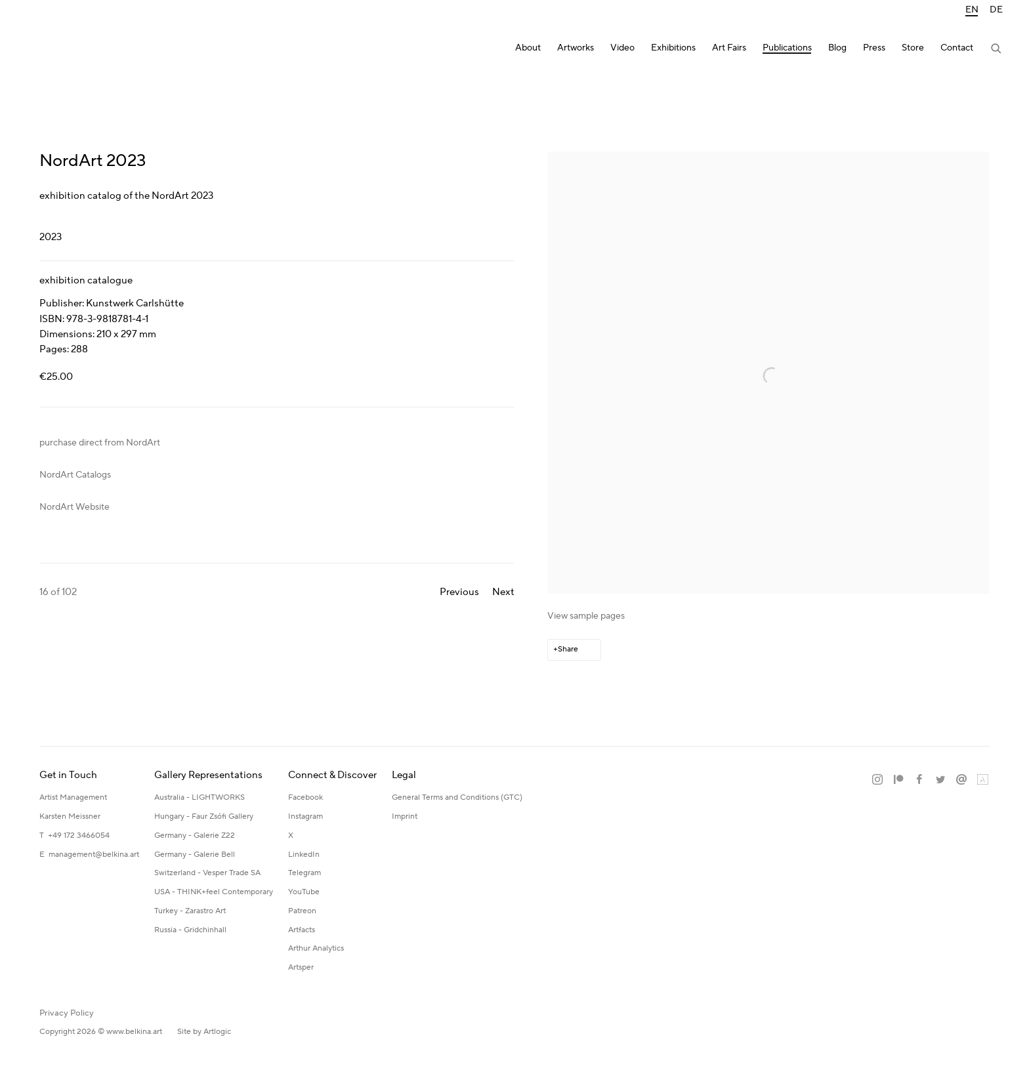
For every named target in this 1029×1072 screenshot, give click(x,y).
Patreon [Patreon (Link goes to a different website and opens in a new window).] (302, 911)
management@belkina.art (94, 854)
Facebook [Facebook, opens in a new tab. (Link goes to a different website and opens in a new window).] (919, 780)
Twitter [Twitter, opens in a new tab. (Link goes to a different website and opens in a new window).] (940, 780)
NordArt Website (74, 507)
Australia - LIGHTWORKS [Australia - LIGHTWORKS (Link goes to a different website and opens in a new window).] (199, 797)
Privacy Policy (66, 1013)
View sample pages (586, 616)
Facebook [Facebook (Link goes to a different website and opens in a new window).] (305, 797)
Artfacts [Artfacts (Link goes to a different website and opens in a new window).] (301, 930)
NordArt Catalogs (75, 475)
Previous (459, 592)
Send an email (961, 780)
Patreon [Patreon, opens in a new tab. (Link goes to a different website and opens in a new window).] (898, 780)
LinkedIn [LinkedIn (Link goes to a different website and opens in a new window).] (304, 854)
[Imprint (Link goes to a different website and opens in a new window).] (404, 817)
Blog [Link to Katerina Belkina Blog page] (837, 48)
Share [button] (568, 649)
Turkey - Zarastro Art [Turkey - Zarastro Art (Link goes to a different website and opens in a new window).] (190, 911)
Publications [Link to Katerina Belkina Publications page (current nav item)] (787, 48)
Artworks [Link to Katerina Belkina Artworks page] (575, 48)
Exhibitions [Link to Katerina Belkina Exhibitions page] (673, 48)
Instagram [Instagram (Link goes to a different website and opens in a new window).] (305, 816)
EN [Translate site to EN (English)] (971, 10)
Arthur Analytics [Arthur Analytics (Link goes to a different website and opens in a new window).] (316, 948)
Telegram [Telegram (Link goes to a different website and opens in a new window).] (304, 873)
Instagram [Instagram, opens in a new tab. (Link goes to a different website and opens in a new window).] (877, 780)
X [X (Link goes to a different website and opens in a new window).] (290, 835)
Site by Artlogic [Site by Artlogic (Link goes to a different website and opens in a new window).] (204, 1032)
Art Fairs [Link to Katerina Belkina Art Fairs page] (729, 48)
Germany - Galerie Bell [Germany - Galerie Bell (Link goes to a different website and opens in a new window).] (194, 854)
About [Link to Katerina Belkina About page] (528, 48)
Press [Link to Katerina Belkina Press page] (874, 48)
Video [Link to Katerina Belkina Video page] (622, 48)
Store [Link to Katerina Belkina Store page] (913, 48)
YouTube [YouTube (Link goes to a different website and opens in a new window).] (304, 892)
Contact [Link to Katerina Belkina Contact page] (956, 48)
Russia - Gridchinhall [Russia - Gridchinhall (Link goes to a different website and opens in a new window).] (190, 930)
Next (503, 592)
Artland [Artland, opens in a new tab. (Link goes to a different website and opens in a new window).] (982, 780)
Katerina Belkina (78, 49)
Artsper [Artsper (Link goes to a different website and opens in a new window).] (301, 967)
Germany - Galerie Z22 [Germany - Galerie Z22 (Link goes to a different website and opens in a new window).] (194, 835)
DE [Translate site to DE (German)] (996, 10)
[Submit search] (997, 50)
